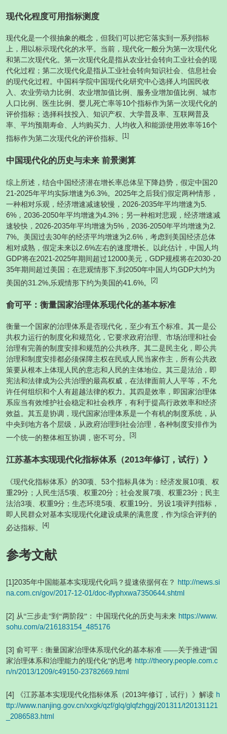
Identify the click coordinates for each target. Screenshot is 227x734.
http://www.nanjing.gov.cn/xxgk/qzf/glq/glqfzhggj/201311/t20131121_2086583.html (113, 705)
